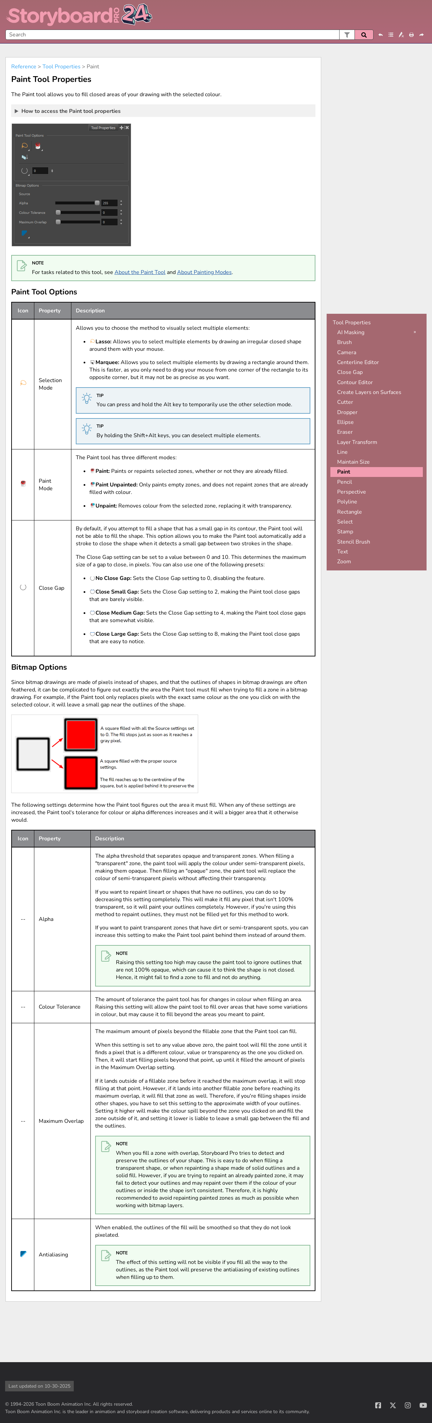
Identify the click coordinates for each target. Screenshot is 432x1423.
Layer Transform (357, 442)
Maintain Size (353, 462)
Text (342, 551)
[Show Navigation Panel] (423, 15)
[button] (347, 35)
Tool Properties (61, 66)
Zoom (344, 561)
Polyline (347, 501)
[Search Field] (189, 35)
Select (345, 522)
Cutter (345, 402)
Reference (23, 66)
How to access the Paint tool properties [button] (68, 111)
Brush (344, 342)
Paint (343, 472)
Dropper (347, 412)
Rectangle (349, 512)
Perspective (351, 492)
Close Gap (350, 372)
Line (342, 452)
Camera (346, 352)
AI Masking (350, 332)
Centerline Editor (358, 362)
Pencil (344, 482)
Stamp (345, 531)
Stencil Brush (353, 542)
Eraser (345, 432)
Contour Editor (355, 382)
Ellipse (345, 422)
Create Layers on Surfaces (369, 392)
